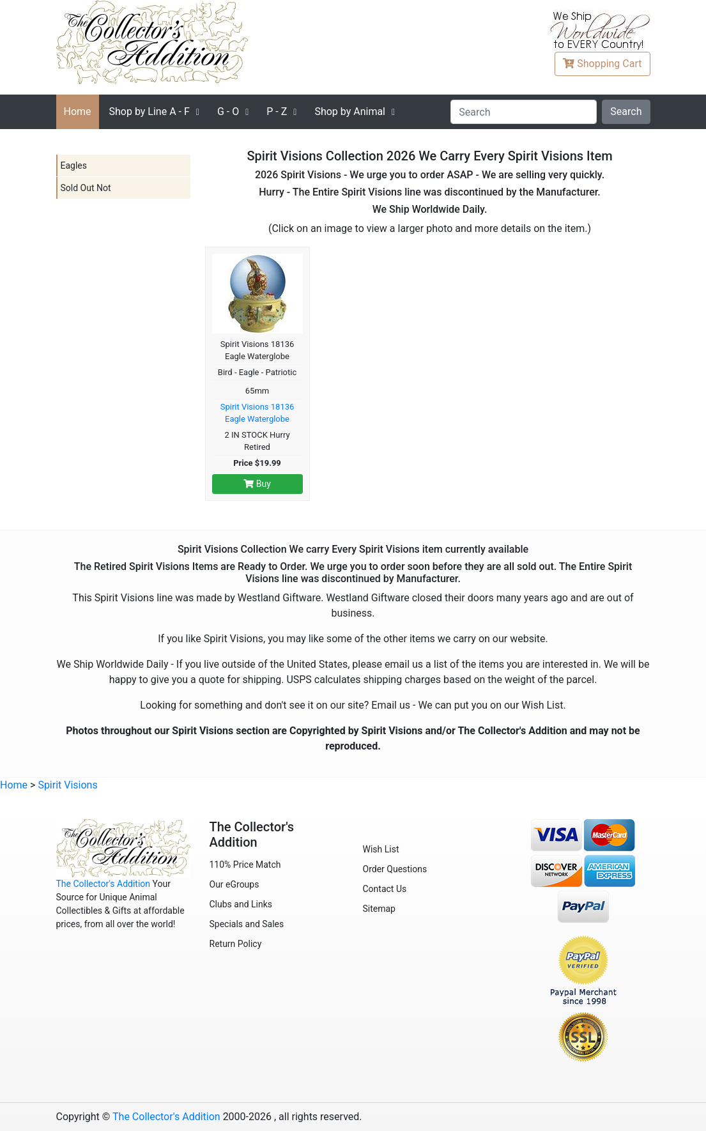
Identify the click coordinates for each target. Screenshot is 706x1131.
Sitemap (379, 909)
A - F (149, 111)
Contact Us (385, 889)
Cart (602, 64)
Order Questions (395, 869)
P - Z (276, 111)
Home (77, 111)
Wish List (381, 849)
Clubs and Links (241, 904)
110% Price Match (245, 864)
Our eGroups (234, 884)
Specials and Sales (247, 924)
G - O (228, 111)
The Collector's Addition (103, 884)
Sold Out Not (86, 188)
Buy (257, 484)
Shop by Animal (349, 111)
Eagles (74, 165)
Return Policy (236, 944)
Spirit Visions (67, 785)
